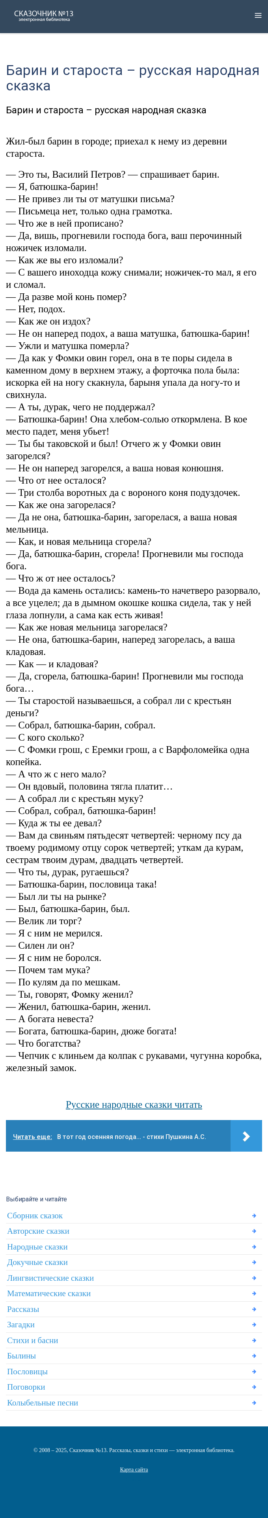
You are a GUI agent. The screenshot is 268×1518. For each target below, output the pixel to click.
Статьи (134, 1479)
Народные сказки (37, 1247)
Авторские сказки (38, 1231)
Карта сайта (134, 1470)
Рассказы (23, 1309)
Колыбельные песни (42, 1402)
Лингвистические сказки (50, 1278)
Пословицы (27, 1371)
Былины (21, 1355)
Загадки (21, 1324)
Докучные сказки (37, 1262)
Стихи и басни (32, 1340)
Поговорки (26, 1387)
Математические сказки (49, 1293)
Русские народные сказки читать (134, 1104)
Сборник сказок (35, 1215)
